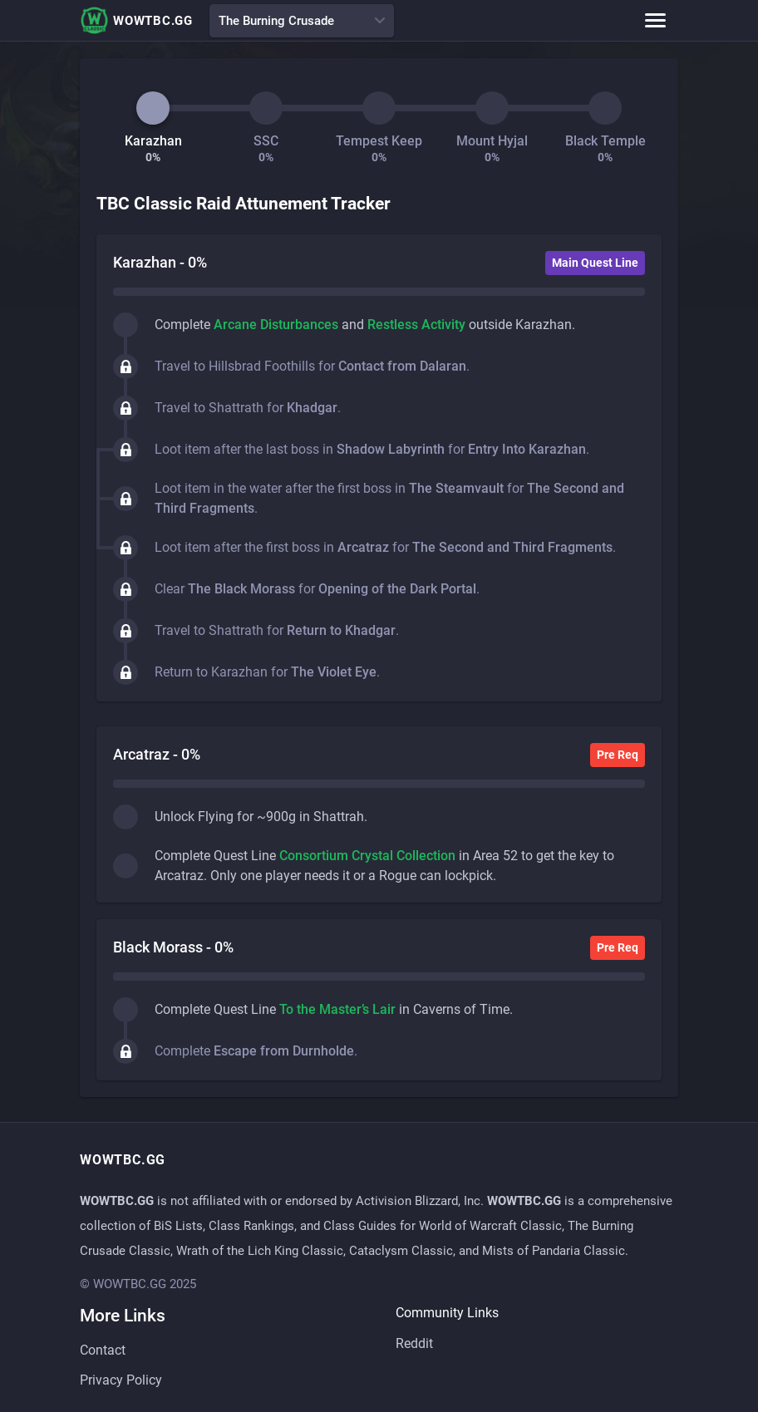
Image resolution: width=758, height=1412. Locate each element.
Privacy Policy (121, 1380)
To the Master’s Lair (337, 1009)
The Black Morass (241, 589)
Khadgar (312, 408)
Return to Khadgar (341, 630)
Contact (103, 1350)
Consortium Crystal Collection (367, 855)
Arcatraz (363, 547)
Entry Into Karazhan (527, 449)
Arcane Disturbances (276, 324)
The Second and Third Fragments (512, 547)
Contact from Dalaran (402, 366)
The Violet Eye (334, 672)
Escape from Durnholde (284, 1051)
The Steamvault (456, 488)
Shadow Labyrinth (391, 449)
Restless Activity (416, 324)
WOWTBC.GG (136, 20)
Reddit (414, 1343)
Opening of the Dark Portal (397, 589)
